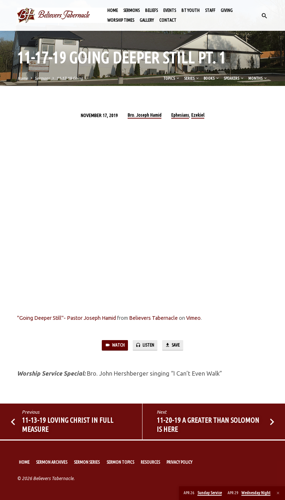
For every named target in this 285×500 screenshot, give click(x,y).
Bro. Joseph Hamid (144, 115)
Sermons (131, 10)
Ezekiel (197, 115)
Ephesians (180, 115)
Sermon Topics (120, 462)
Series (192, 78)
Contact (167, 20)
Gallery (147, 20)
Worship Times (120, 20)
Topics (172, 78)
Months (258, 78)
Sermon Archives (51, 462)
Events (169, 10)
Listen (144, 346)
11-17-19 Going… (71, 78)
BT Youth (190, 10)
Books (212, 78)
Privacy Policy (179, 462)
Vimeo (193, 318)
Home (112, 10)
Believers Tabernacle (153, 318)
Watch (112, 346)
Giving (227, 10)
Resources (150, 462)
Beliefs (151, 10)
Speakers (234, 78)
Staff (210, 10)
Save (174, 346)
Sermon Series (87, 462)
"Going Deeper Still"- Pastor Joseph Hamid (66, 318)
